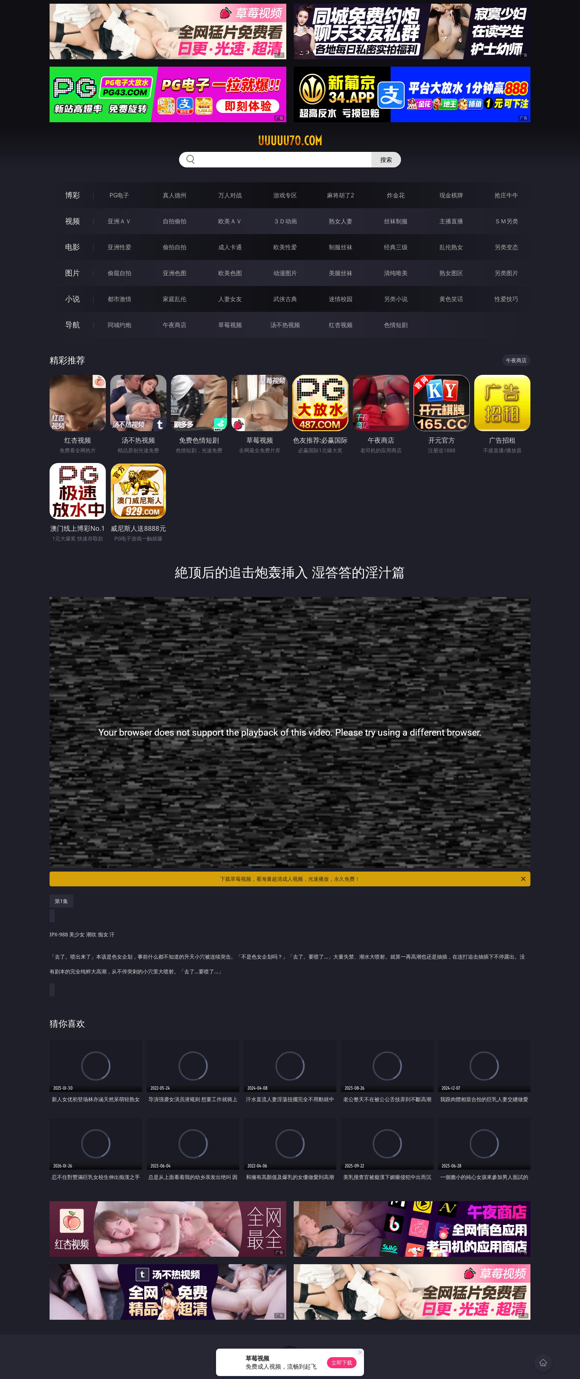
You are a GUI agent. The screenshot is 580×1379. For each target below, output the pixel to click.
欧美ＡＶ (230, 221)
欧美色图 (230, 273)
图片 (72, 273)
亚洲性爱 (119, 247)
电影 (72, 247)
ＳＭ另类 (506, 221)
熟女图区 (451, 273)
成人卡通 (230, 247)
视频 (72, 221)
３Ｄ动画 (285, 221)
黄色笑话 (451, 299)
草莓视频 (230, 325)
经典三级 (396, 247)
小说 (72, 299)
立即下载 (341, 1362)
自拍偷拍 (174, 221)
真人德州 (174, 195)
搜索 (386, 160)
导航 (72, 325)
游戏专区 (285, 195)
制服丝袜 (341, 247)
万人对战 (230, 195)
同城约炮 (119, 325)
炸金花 (396, 195)
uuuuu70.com (290, 140)
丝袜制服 (396, 221)
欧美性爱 (285, 247)
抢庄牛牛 (506, 195)
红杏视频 (341, 325)
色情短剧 (396, 325)
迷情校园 (341, 299)
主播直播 (451, 221)
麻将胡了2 (340, 195)
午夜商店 (174, 325)
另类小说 (396, 299)
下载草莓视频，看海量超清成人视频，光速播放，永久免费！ (373, 879)
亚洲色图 (174, 273)
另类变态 (506, 247)
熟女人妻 (341, 221)
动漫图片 (285, 273)
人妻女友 (230, 299)
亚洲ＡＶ (119, 221)
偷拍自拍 (174, 247)
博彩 (72, 195)
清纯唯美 (396, 273)
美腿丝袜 (341, 273)
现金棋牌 (451, 195)
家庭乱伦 (174, 299)
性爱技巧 (506, 299)
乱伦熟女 (451, 247)
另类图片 (506, 273)
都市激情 (119, 299)
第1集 (61, 901)
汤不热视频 (285, 325)
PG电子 (119, 195)
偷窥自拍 (119, 273)
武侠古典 (285, 299)
